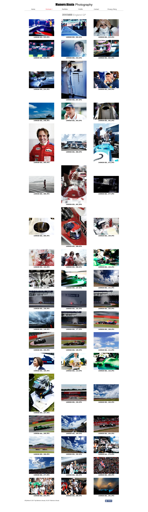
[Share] (108, 501)
